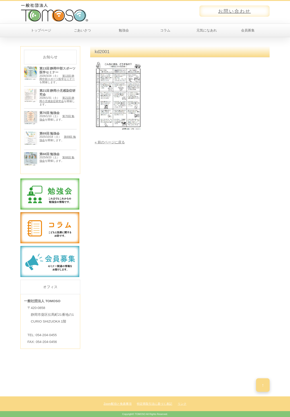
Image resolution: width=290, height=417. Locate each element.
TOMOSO (140, 414)
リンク (182, 403)
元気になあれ (206, 30)
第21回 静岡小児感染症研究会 (56, 99)
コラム (165, 30)
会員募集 (248, 30)
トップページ (41, 30)
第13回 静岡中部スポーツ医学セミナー (57, 77)
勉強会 (124, 30)
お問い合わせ (234, 11)
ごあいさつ (82, 30)
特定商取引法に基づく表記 (154, 403)
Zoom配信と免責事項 (118, 403)
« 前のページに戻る (110, 142)
